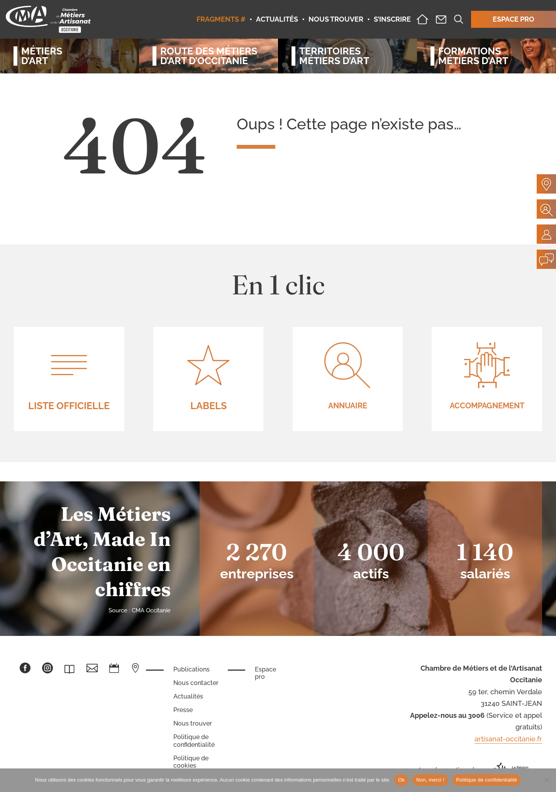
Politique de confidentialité (194, 740)
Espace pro (265, 673)
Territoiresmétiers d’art (334, 56)
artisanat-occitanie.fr (508, 739)
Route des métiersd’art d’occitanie (208, 56)
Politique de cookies (190, 762)
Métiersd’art (41, 56)
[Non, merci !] (546, 780)
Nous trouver (192, 723)
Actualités (188, 696)
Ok (401, 780)
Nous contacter (196, 683)
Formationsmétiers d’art (473, 56)
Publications (191, 669)
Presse (183, 710)
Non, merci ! (430, 780)
